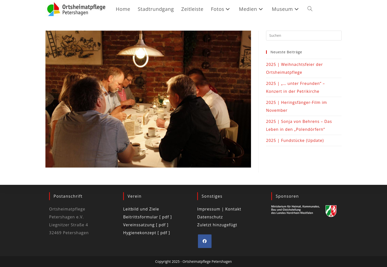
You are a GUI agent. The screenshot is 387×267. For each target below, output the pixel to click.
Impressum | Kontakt (219, 209)
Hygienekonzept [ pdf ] (146, 232)
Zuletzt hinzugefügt (217, 225)
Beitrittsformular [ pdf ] (147, 217)
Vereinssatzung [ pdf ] (145, 225)
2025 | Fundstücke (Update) (295, 140)
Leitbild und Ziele (141, 209)
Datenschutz (210, 217)
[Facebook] (205, 241)
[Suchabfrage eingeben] (304, 35)
